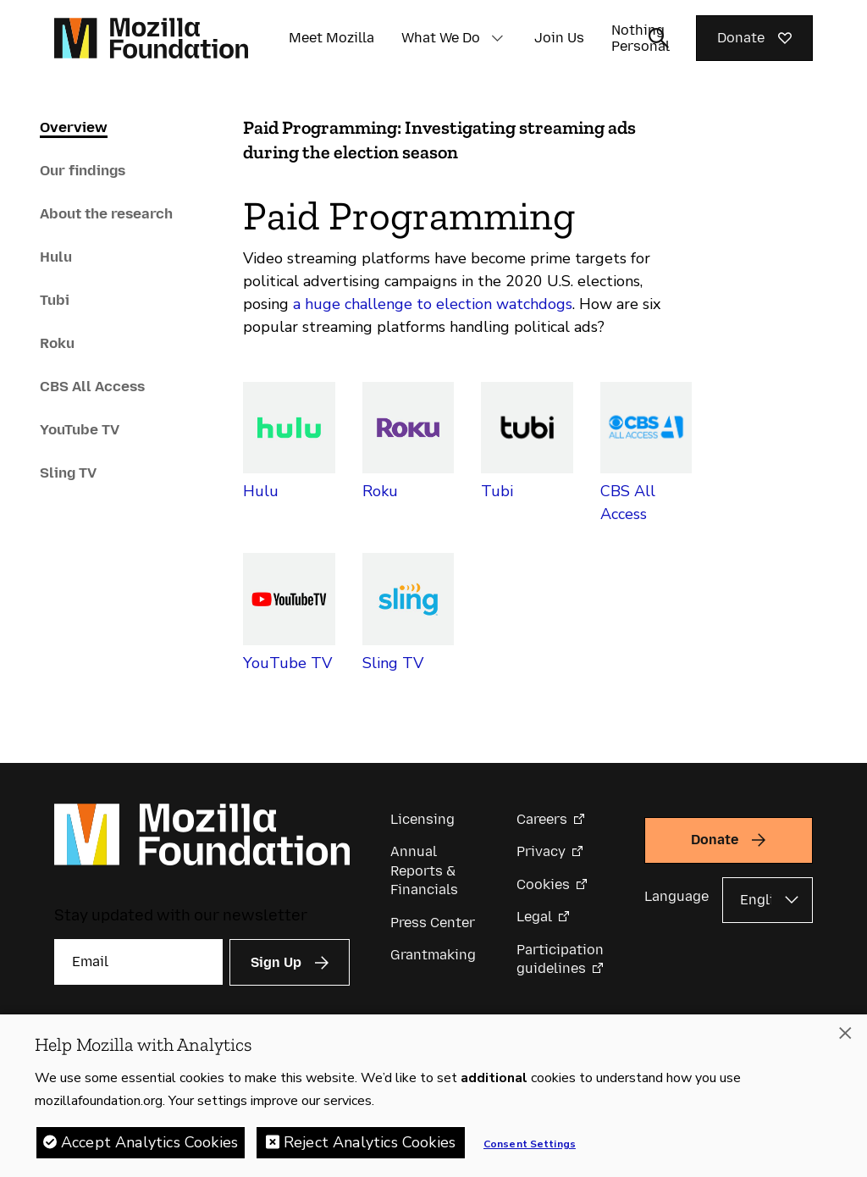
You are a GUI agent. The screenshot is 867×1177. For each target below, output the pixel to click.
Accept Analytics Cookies (149, 1142)
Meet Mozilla (331, 38)
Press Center (432, 923)
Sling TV (68, 472)
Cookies (543, 884)
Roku (57, 342)
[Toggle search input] (659, 38)
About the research (106, 213)
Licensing (422, 819)
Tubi (54, 299)
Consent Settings (529, 1144)
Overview (74, 127)
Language (676, 896)
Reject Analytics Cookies (370, 1142)
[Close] (845, 1033)
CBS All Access (92, 386)
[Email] (138, 962)
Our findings (82, 170)
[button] (497, 38)
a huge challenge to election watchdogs (432, 304)
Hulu (56, 256)
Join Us (559, 38)
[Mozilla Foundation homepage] (151, 38)
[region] (433, 1095)
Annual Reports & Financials (424, 870)
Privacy (541, 851)
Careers (541, 819)
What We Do (440, 38)
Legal (534, 917)
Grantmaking (433, 955)
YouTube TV (79, 429)
